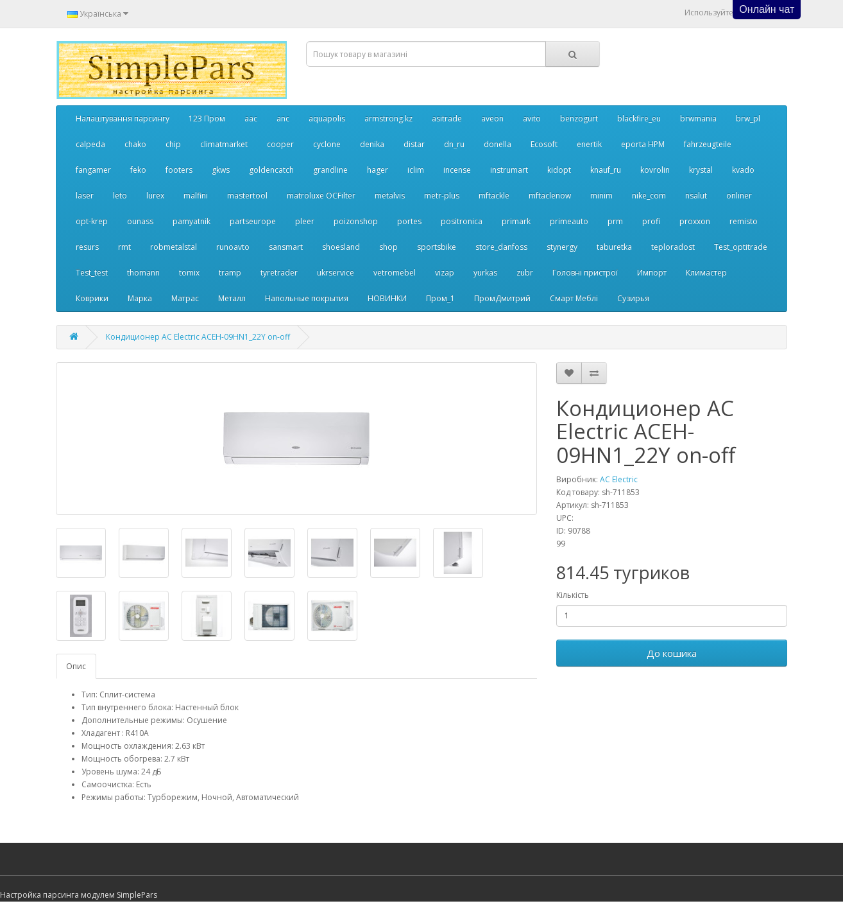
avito (532, 118)
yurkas (485, 272)
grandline (330, 169)
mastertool (247, 195)
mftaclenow (550, 195)
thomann (143, 272)
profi (651, 221)
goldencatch (271, 169)
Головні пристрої (585, 272)
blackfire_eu (639, 118)
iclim (415, 169)
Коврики (92, 298)
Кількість (572, 594)
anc (283, 118)
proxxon (694, 221)
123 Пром (207, 118)
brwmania (698, 118)
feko (138, 169)
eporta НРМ (643, 144)
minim (601, 195)
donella (497, 144)
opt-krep (92, 221)
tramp (230, 272)
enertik (589, 144)
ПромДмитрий (502, 298)
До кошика (672, 653)
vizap (444, 272)
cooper (280, 144)
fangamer (93, 169)
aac (250, 118)
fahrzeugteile (707, 144)
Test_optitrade (740, 246)
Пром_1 (440, 298)
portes (409, 221)
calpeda (90, 144)
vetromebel (394, 272)
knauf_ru (605, 169)
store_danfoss (501, 246)
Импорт (652, 272)
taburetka (614, 246)
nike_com (649, 195)
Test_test (92, 272)
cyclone (327, 144)
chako (135, 144)
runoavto (233, 246)
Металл (232, 298)
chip (173, 144)
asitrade (447, 118)
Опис (76, 666)
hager (377, 169)
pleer (304, 221)
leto (120, 195)
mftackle (494, 195)
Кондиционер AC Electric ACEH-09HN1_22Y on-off (198, 336)
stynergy (562, 246)
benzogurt (579, 118)
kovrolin (655, 169)
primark (516, 221)
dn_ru (454, 144)
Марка (140, 298)
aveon (492, 118)
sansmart (286, 246)
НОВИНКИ (387, 298)
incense (457, 169)
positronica (461, 221)
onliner (739, 195)
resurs (87, 246)
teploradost (673, 246)
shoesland (341, 246)
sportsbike (436, 246)
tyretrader (279, 272)
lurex (155, 195)
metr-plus (441, 195)
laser (85, 195)
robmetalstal (173, 246)
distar (414, 144)
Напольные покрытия (306, 298)
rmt (124, 246)
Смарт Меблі (574, 298)
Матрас (185, 298)
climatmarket (224, 144)
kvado (743, 169)
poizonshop (356, 221)
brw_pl (748, 118)
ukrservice (335, 272)
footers (179, 169)
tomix (189, 272)
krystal (701, 169)
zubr (524, 272)
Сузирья (633, 298)
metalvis (390, 195)
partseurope (253, 221)
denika (372, 144)
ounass (140, 221)
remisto (743, 221)
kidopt (559, 169)
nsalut (696, 195)
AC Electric (619, 479)
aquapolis (327, 118)
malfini (195, 195)
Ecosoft (544, 144)
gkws (221, 169)
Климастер (706, 272)
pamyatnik (191, 221)
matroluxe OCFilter (321, 195)
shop (388, 246)
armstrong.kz (388, 118)
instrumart (509, 169)
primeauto (569, 221)
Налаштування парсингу (122, 118)
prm (615, 221)
